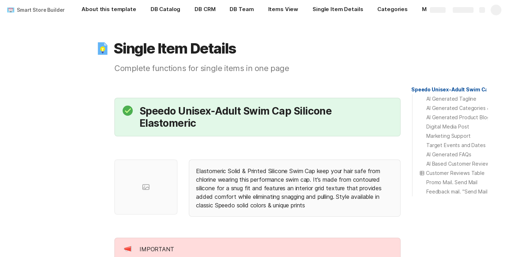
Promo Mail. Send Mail (451, 182)
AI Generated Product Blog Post (464, 117)
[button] (102, 48)
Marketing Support (448, 136)
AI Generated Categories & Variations (470, 108)
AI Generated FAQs (448, 154)
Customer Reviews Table (452, 173)
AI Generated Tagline (451, 99)
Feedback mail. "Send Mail (456, 191)
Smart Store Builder (41, 10)
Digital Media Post (447, 127)
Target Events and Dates (456, 145)
